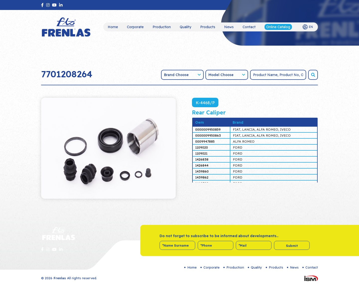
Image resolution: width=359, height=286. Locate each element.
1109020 (201, 147)
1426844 (201, 165)
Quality (185, 27)
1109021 (201, 153)
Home (113, 27)
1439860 (202, 171)
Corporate (135, 27)
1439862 (201, 177)
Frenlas (60, 278)
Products (207, 27)
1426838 (201, 159)
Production (162, 27)
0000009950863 (208, 135)
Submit (292, 246)
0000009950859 (208, 129)
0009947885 (205, 141)
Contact (249, 27)
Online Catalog (278, 27)
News (229, 27)
